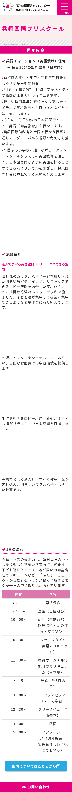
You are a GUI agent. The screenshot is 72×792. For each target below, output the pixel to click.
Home (4, 44)
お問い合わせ (36, 786)
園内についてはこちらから (36, 766)
